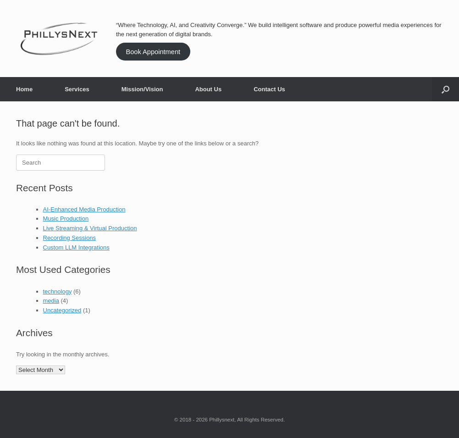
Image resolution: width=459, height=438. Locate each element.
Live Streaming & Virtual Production (90, 228)
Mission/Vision (142, 89)
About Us (208, 89)
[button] (445, 89)
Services (77, 89)
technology (57, 291)
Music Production (66, 218)
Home (24, 89)
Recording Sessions (69, 237)
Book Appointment (153, 51)
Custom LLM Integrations (76, 247)
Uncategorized (62, 310)
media (51, 300)
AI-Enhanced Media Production (84, 209)
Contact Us (269, 89)
